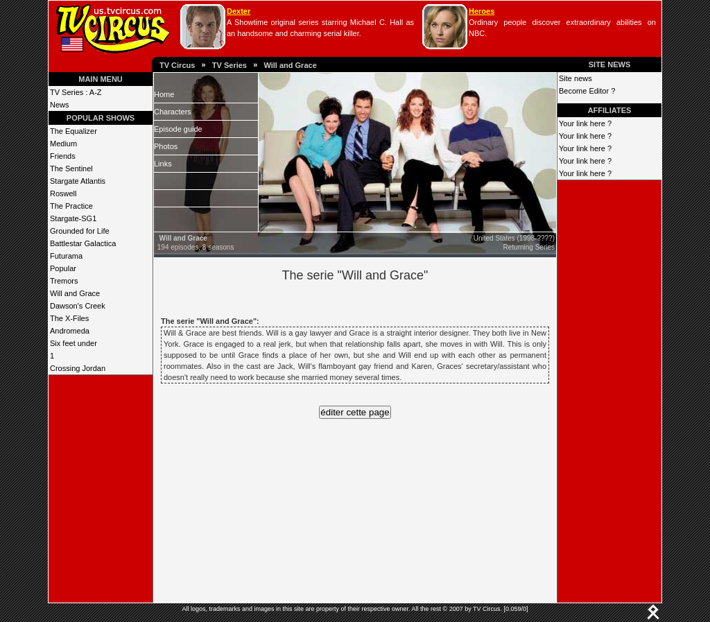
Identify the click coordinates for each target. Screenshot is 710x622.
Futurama (66, 256)
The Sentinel (71, 168)
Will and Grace (289, 65)
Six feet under (73, 343)
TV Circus (177, 65)
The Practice (71, 206)
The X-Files (69, 318)
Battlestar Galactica (83, 243)
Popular (63, 268)
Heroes (481, 11)
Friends (63, 156)
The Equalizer (73, 131)
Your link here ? (585, 123)
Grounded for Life (80, 231)
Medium (63, 143)
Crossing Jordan (77, 368)
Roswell (63, 193)
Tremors (64, 281)
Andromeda (69, 331)
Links (163, 163)
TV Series (229, 65)
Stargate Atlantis (77, 181)
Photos (166, 146)
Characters (172, 111)
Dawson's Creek (77, 306)
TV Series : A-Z (76, 92)
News (59, 105)
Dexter (238, 11)
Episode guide (178, 129)
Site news (575, 78)
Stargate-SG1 (73, 218)
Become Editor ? (587, 91)
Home (164, 94)
